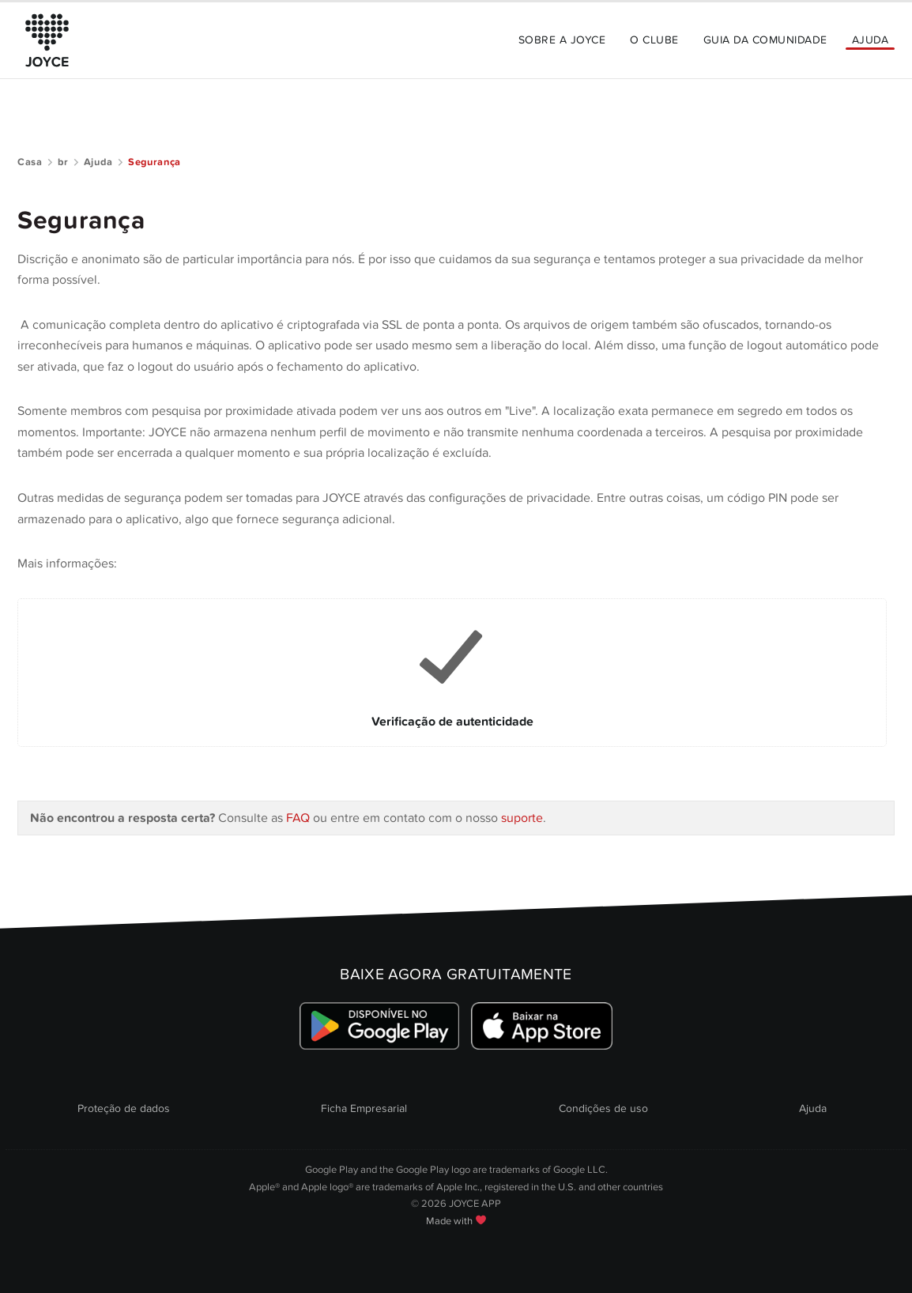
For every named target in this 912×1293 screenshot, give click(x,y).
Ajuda (870, 40)
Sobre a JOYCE (561, 40)
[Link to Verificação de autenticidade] (452, 672)
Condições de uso (603, 1108)
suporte (522, 818)
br (63, 162)
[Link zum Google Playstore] (379, 1025)
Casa (30, 162)
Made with (456, 1221)
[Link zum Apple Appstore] (541, 1025)
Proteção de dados (123, 1108)
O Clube (654, 40)
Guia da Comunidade (765, 40)
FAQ (299, 818)
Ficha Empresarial (364, 1108)
